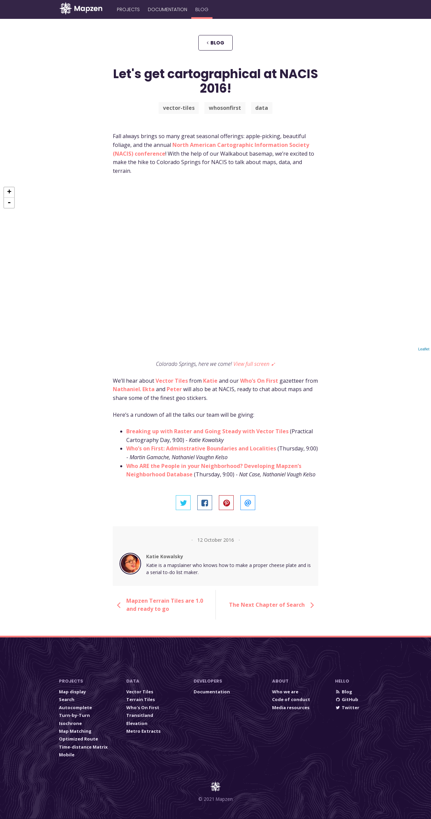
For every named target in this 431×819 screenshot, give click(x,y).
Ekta (148, 389)
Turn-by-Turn (74, 715)
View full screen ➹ (254, 364)
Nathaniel (126, 389)
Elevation (136, 723)
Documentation (167, 9)
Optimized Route (78, 739)
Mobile (66, 755)
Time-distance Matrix (83, 747)
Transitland (139, 715)
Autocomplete (75, 707)
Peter (174, 389)
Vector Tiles (172, 380)
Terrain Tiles (140, 699)
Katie (210, 380)
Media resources (290, 707)
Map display (72, 692)
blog (215, 42)
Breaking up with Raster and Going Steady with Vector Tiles (207, 431)
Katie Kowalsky (164, 556)
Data (132, 681)
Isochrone (70, 723)
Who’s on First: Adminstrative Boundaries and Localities (201, 448)
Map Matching (75, 731)
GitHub (346, 699)
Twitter (347, 707)
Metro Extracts (143, 731)
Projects (128, 9)
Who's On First (142, 707)
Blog (201, 9)
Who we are (285, 692)
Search (66, 699)
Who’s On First (259, 380)
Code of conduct (291, 699)
